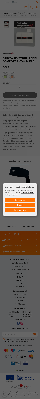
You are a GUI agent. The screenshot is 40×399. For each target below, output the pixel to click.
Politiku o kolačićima (27, 193)
